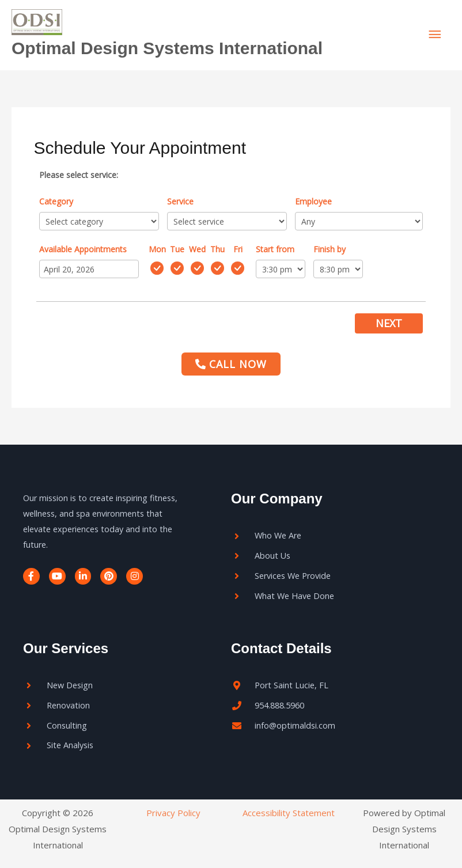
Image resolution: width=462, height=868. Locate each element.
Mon (157, 249)
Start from (275, 249)
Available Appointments (83, 249)
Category (56, 201)
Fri (238, 249)
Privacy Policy (173, 812)
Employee (313, 201)
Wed (197, 249)
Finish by (329, 249)
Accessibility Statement (289, 812)
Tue (177, 249)
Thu (217, 249)
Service (180, 201)
